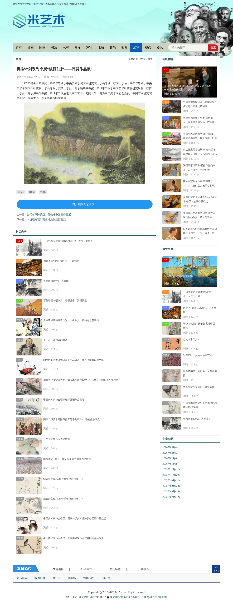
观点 (148, 47)
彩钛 (150, 597)
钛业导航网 (160, 597)
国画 (42, 47)
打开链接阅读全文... (84, 204)
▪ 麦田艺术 (87, 578)
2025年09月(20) (171, 485)
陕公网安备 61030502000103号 (127, 597)
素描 (77, 47)
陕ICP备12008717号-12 (92, 597)
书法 (54, 47)
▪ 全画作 (71, 578)
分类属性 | (146, 569)
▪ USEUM (104, 578)
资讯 (160, 47)
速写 (89, 47)
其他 (113, 47)
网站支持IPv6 (206, 4)
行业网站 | (89, 569)
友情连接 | (61, 569)
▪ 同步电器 (21, 578)
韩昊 (43, 192)
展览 (136, 47)
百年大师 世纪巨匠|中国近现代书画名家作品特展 (37, 4)
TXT (75, 597)
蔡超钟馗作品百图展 (74, 4)
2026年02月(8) (170, 458)
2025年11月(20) (170, 474)
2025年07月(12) (171, 497)
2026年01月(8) (170, 463)
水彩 (66, 47)
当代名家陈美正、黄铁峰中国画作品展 (49, 214)
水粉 (101, 47)
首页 (19, 47)
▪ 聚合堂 (56, 578)
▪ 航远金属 (39, 578)
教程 (124, 47)
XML (69, 597)
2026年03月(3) (170, 452)
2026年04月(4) (170, 447)
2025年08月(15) (171, 491)
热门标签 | (118, 569)
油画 (30, 47)
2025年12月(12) (171, 469)
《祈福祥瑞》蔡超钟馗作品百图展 (46, 219)
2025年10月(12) (171, 480)
